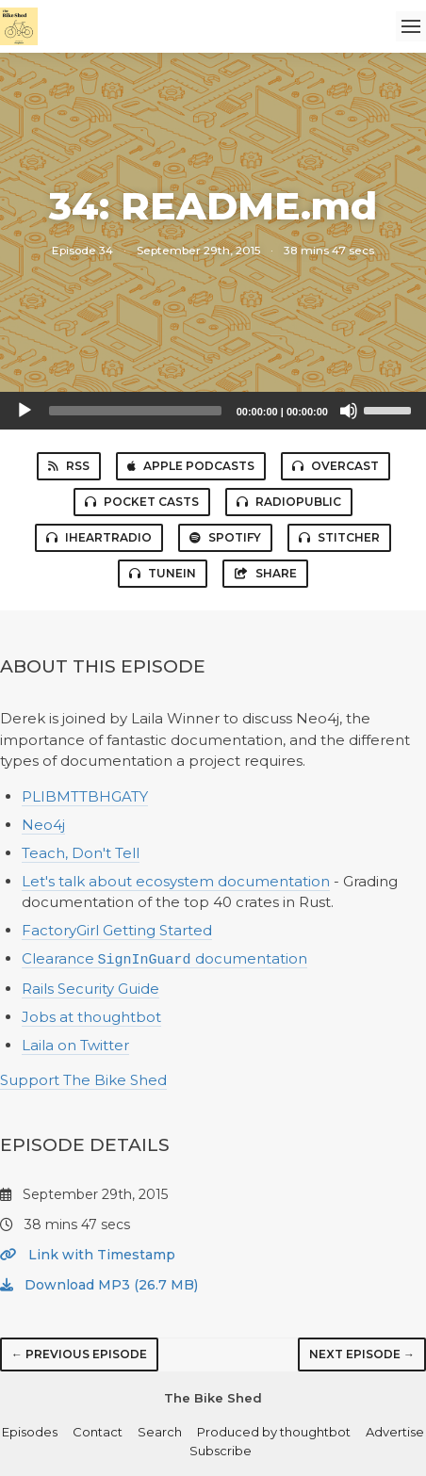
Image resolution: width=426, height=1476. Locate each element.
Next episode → (362, 1353)
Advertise (395, 1430)
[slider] (135, 410)
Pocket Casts (142, 502)
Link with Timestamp (87, 1253)
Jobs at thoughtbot (91, 1016)
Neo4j (43, 825)
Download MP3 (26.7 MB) (99, 1283)
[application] (213, 411)
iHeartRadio (99, 537)
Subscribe (220, 1449)
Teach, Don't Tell (80, 853)
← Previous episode (79, 1353)
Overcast (335, 466)
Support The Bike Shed (83, 1079)
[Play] (24, 410)
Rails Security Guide (90, 988)
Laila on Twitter (75, 1044)
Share (265, 573)
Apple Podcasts (190, 466)
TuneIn (162, 573)
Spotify (225, 537)
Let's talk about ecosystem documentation (176, 881)
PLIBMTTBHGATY (85, 796)
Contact (98, 1430)
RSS (69, 466)
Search (160, 1430)
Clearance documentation (164, 959)
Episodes (29, 1430)
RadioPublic (289, 502)
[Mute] (348, 410)
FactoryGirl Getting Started (117, 930)
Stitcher (339, 537)
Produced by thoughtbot (274, 1430)
